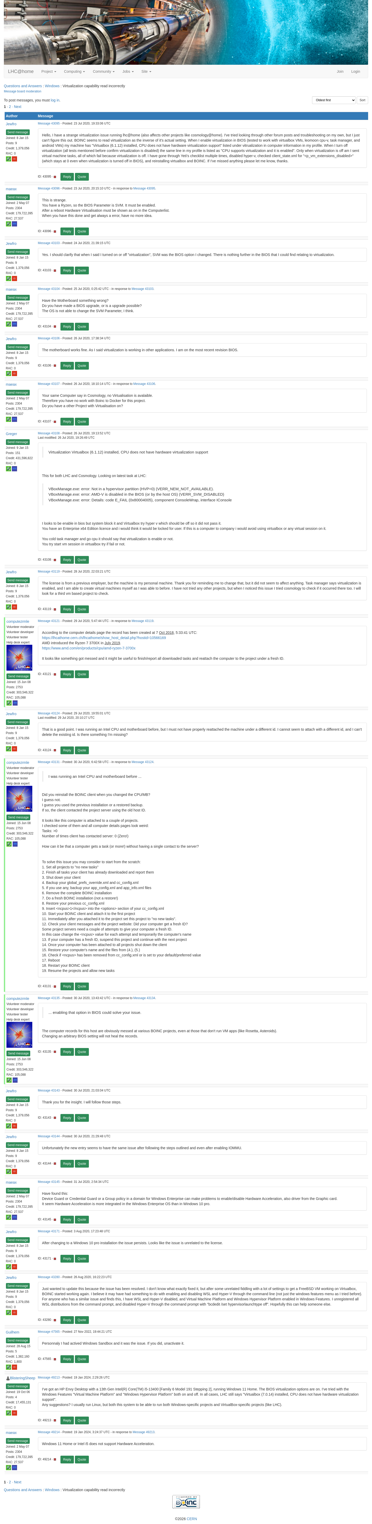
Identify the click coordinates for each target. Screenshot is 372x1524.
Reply (67, 177)
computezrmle (17, 621)
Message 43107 (49, 384)
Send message (17, 132)
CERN (192, 1519)
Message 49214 (49, 1432)
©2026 (186, 1519)
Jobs (128, 71)
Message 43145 (49, 1182)
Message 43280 (49, 1277)
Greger (11, 434)
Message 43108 (49, 433)
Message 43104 (49, 289)
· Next (16, 107)
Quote (82, 177)
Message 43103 (49, 243)
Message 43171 (49, 1231)
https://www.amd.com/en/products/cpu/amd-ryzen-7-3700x (89, 648)
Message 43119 (49, 571)
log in (55, 100)
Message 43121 (49, 621)
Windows (52, 86)
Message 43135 (49, 998)
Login (355, 71)
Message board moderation (22, 91)
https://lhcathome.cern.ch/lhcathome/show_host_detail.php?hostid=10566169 (104, 638)
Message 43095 (49, 123)
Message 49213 (49, 1377)
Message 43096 (49, 188)
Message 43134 (144, 998)
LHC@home (21, 71)
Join (340, 71)
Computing (74, 71)
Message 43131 (49, 762)
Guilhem (12, 1332)
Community (104, 71)
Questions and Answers (23, 86)
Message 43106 (49, 338)
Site (146, 71)
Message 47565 (49, 1332)
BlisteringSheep (22, 1378)
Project (48, 71)
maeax (11, 189)
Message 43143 (49, 1090)
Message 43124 (49, 713)
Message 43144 (49, 1136)
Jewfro (11, 124)
